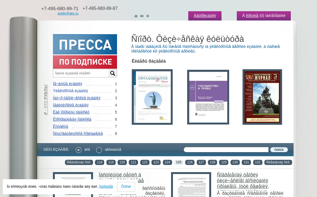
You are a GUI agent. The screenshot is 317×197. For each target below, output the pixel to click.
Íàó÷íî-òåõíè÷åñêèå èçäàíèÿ (76, 98)
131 (246, 162)
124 (167, 162)
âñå (83, 150)
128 (212, 162)
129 (223, 162)
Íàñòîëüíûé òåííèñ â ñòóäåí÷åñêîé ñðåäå (121, 177)
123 (156, 162)
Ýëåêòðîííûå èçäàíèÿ (70, 91)
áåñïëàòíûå (108, 150)
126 (190, 162)
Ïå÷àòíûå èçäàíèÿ (67, 84)
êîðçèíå (252, 15)
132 (258, 162)
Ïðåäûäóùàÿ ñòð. (79, 162)
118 (99, 162)
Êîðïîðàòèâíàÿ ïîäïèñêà (72, 119)
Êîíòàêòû (60, 126)
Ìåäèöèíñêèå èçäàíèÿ (71, 105)
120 (122, 162)
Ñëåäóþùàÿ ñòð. (278, 162)
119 (111, 162)
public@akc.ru (68, 13)
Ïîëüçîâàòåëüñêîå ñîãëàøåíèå (78, 133)
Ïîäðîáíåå (106, 186)
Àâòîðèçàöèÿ (205, 15)
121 (133, 162)
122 (145, 162)
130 (235, 162)
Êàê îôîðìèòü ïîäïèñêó (71, 112)
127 (201, 162)
